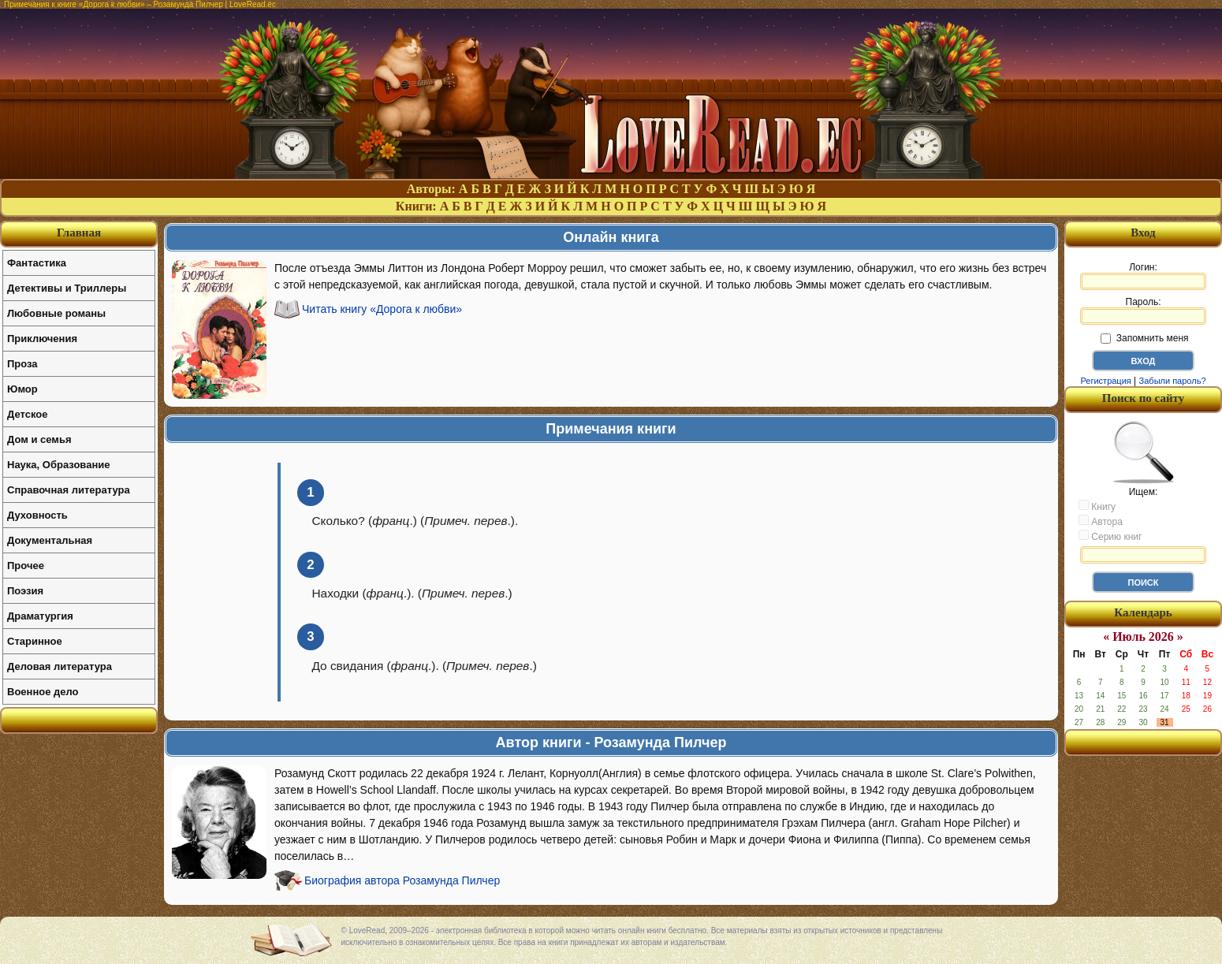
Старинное (34, 641)
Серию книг (1110, 536)
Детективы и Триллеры (66, 288)
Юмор (22, 389)
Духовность (37, 515)
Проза (22, 364)
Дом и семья (39, 439)
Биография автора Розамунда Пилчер (402, 880)
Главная (79, 232)
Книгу (1097, 506)
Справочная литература (68, 490)
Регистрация (1105, 380)
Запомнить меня (1144, 338)
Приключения (42, 338)
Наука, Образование (58, 465)
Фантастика (36, 263)
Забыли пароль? (1172, 380)
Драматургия (40, 616)
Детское (27, 414)
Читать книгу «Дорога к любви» (382, 309)
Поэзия (25, 591)
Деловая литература (59, 666)
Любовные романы (56, 313)
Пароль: (1143, 310)
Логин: (1143, 276)
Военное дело (43, 692)
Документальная (49, 540)
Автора (1101, 521)
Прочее (25, 565)
